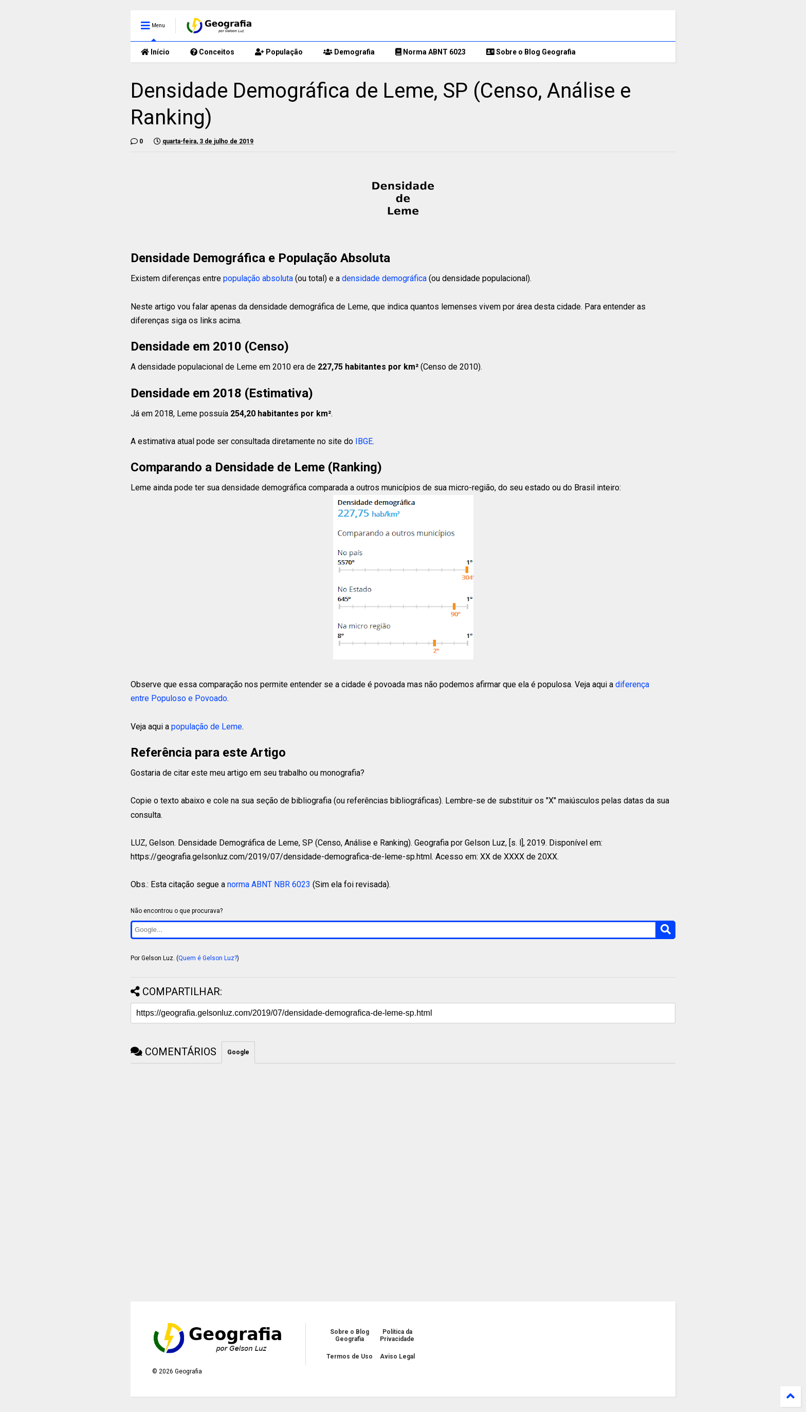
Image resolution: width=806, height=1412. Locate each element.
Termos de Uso (349, 1356)
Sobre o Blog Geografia (531, 52)
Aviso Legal (397, 1356)
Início (155, 52)
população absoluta (258, 278)
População (279, 52)
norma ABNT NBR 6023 (268, 884)
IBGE (364, 441)
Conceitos (212, 52)
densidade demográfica (384, 278)
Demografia (349, 52)
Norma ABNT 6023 (430, 52)
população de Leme (206, 726)
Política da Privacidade (397, 1335)
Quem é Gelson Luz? (207, 958)
